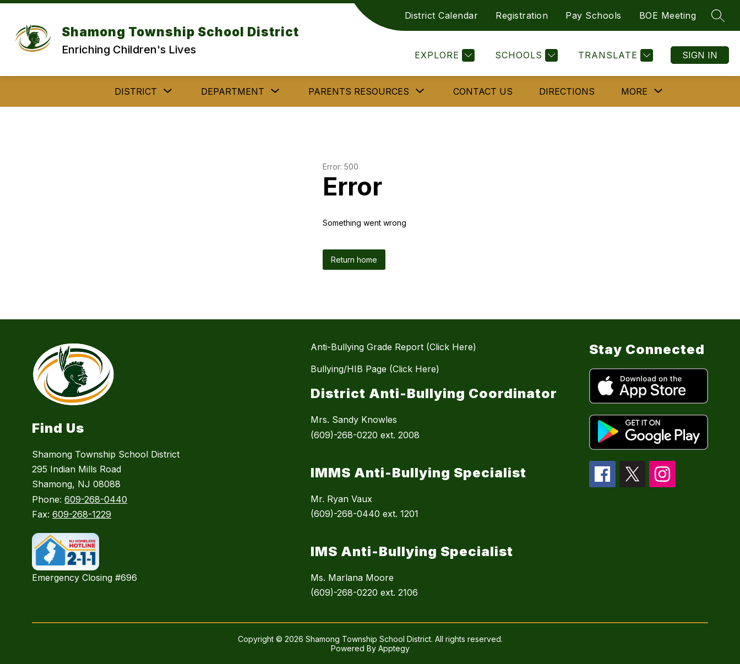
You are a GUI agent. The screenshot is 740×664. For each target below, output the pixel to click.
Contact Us (483, 91)
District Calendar (441, 15)
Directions (567, 91)
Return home (354, 259)
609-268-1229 (81, 514)
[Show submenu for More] (634, 91)
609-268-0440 (95, 499)
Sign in (699, 55)
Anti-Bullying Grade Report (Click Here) (393, 346)
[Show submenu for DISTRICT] (136, 91)
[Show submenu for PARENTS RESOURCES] (358, 91)
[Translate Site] (614, 55)
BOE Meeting (668, 15)
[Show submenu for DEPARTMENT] (232, 91)
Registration (522, 15)
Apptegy (394, 648)
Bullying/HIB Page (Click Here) (375, 368)
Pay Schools (593, 15)
